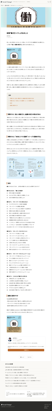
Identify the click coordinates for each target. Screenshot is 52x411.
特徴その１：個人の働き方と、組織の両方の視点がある (22, 98)
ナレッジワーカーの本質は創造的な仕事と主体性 (15, 383)
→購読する (26, 350)
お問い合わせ (46, 406)
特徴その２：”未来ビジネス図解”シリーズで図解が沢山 (22, 100)
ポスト (30, 357)
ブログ (2, 5)
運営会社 (45, 407)
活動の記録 (7, 5)
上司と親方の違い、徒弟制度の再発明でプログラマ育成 (17, 369)
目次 (11, 103)
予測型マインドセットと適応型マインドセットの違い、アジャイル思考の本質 (20, 378)
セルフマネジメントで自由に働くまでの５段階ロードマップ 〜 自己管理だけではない (22, 380)
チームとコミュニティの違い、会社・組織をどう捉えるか (16, 372)
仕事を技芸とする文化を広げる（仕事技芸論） (14, 367)
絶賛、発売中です (14, 105)
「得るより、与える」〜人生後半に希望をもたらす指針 (16, 386)
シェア (22, 357)
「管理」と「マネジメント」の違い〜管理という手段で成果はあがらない (19, 375)
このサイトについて (47, 404)
